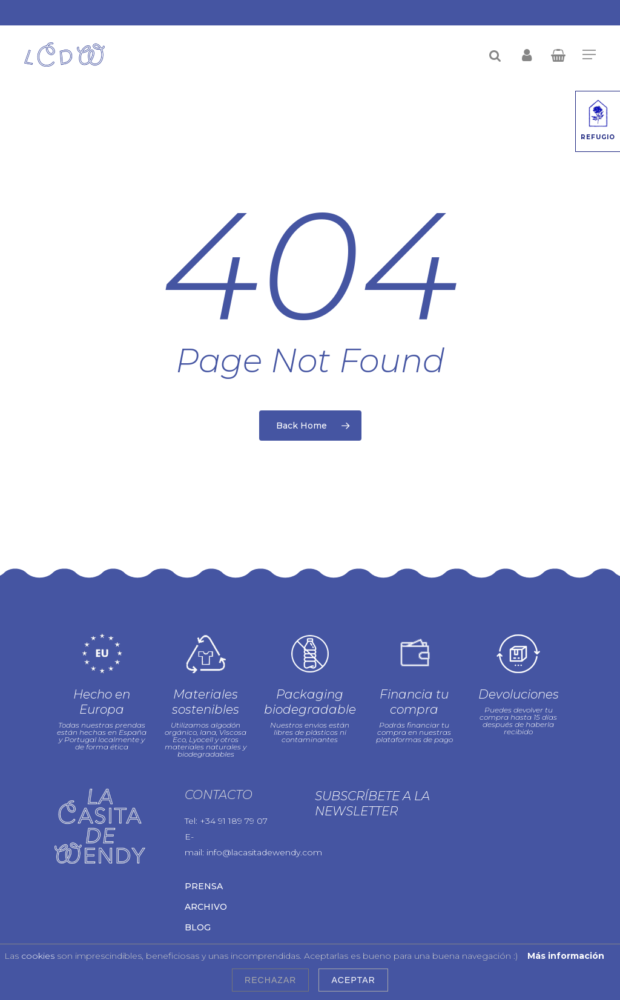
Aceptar (353, 980)
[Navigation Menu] (589, 54)
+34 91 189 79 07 (234, 820)
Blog (198, 927)
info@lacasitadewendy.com (264, 852)
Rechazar (270, 980)
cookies (37, 955)
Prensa (204, 886)
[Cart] (559, 54)
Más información (565, 955)
